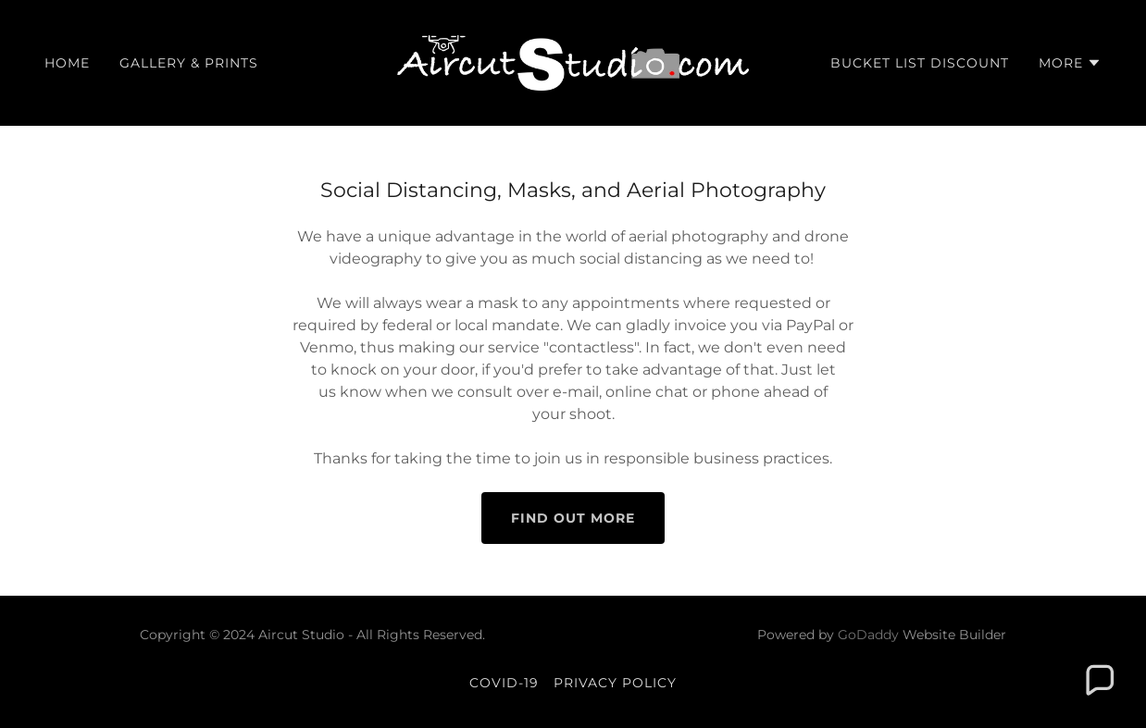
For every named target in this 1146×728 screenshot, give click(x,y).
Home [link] (67, 63)
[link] (573, 61)
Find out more (573, 518)
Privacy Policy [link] (615, 682)
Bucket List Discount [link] (919, 63)
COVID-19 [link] (504, 682)
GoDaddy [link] (868, 634)
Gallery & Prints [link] (188, 63)
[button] (1070, 63)
